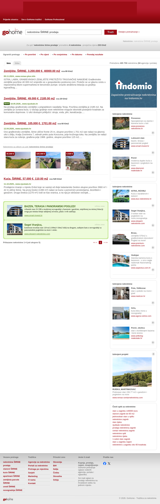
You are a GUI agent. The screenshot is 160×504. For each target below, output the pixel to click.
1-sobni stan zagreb (121, 439)
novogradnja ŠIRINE (12, 490)
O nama (31, 480)
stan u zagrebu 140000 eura (125, 411)
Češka (56, 472)
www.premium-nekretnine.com (138, 244)
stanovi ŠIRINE (10, 469)
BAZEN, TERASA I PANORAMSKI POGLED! (50, 206)
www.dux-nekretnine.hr (141, 199)
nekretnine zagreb (120, 419)
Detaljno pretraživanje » (128, 32)
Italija (55, 469)
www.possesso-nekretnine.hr (138, 127)
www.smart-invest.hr (33, 215)
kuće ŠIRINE (9, 472)
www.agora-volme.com (141, 316)
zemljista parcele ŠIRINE (11, 481)
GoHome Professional (54, 19)
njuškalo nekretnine (121, 425)
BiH (55, 465)
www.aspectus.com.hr (140, 268)
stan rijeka (117, 422)
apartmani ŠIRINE (11, 476)
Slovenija (57, 462)
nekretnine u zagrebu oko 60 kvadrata (129, 444)
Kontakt (32, 483)
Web (9, 63)
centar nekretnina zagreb (123, 430)
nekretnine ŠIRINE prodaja (11, 464)
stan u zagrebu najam (122, 442)
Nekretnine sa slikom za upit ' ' (28, 147)
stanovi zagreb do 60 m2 (123, 414)
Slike (17, 63)
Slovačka (57, 476)
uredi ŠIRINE (9, 486)
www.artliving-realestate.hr (137, 337)
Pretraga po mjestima (38, 469)
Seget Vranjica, (33, 224)
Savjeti (31, 472)
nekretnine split (119, 433)
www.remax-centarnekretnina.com (127, 397)
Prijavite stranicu (10, 19)
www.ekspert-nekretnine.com (37, 234)
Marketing (33, 476)
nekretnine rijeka (119, 436)
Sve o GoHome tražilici (31, 19)
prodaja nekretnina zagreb (124, 428)
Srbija (56, 480)
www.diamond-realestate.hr (137, 169)
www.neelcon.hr (138, 296)
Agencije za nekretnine (39, 462)
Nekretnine (128, 41)
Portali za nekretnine (38, 465)
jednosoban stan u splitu (123, 416)
